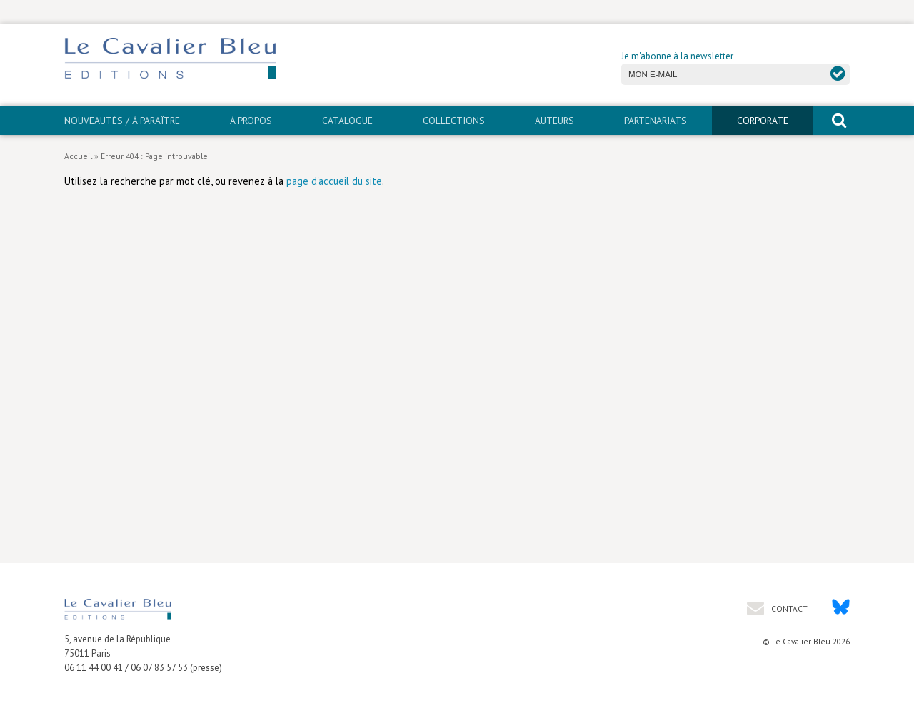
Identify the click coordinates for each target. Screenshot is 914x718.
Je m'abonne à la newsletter (677, 56)
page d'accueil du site (334, 181)
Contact (788, 608)
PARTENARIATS (655, 120)
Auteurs (554, 120)
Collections (454, 120)
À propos (251, 120)
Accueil (78, 156)
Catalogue (347, 120)
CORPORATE (762, 120)
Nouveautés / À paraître (122, 120)
